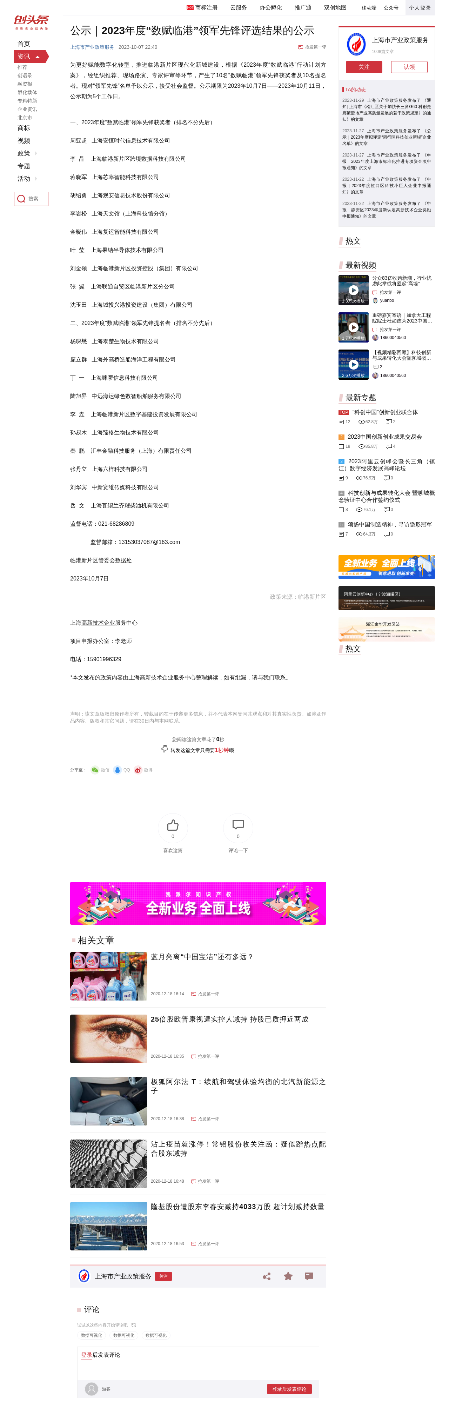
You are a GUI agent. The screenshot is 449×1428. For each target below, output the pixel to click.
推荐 (22, 67)
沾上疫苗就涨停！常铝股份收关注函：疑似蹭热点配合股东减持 (238, 1148)
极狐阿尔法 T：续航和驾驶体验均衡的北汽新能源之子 (238, 1086)
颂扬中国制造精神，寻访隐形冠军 (390, 524)
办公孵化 (271, 8)
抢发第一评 (315, 47)
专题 (24, 166)
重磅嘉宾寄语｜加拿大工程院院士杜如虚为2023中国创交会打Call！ (402, 320)
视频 (24, 140)
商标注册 (206, 8)
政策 (24, 153)
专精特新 (27, 101)
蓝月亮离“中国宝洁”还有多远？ (202, 957)
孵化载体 (27, 92)
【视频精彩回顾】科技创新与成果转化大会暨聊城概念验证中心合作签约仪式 (401, 358)
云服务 (238, 8)
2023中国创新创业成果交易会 (385, 437)
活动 (24, 178)
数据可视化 (91, 1335)
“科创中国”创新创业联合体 (385, 412)
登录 (86, 1355)
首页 (24, 43)
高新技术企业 (98, 623)
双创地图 (335, 8)
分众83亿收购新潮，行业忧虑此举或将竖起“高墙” (402, 280)
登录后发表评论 (289, 1389)
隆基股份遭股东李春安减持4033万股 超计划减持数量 (238, 1206)
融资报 (25, 84)
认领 (409, 67)
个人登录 (420, 8)
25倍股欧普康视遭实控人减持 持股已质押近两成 (230, 1019)
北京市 (25, 117)
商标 (24, 128)
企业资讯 (27, 109)
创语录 (25, 75)
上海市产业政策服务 (92, 47)
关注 (163, 1276)
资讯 (24, 56)
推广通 (303, 8)
